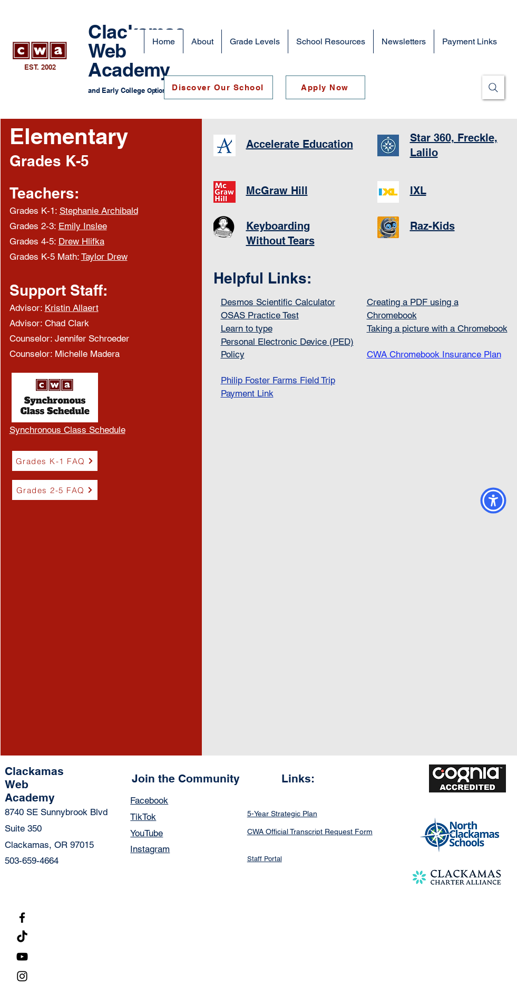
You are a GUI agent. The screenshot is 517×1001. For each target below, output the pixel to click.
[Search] (493, 87)
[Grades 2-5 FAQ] (55, 489)
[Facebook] (22, 917)
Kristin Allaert (72, 308)
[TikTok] (22, 937)
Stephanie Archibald (99, 210)
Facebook (149, 800)
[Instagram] (22, 976)
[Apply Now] (325, 87)
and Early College (117, 90)
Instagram (150, 849)
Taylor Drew (104, 256)
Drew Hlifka (81, 241)
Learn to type (246, 328)
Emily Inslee (82, 226)
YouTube (146, 833)
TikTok (143, 816)
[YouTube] (22, 957)
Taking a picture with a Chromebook (437, 328)
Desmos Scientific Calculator (278, 302)
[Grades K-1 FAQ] (55, 460)
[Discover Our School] (218, 87)
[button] (202, 41)
